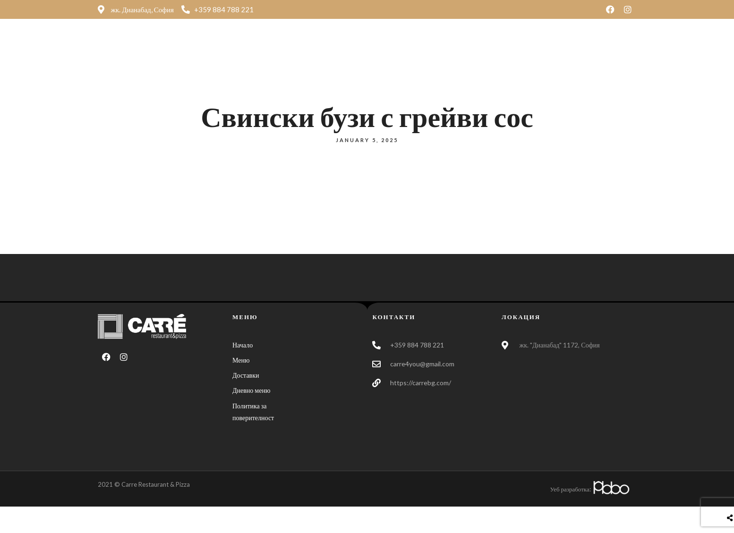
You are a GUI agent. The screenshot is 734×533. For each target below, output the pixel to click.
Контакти (518, 45)
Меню (413, 45)
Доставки (461, 45)
